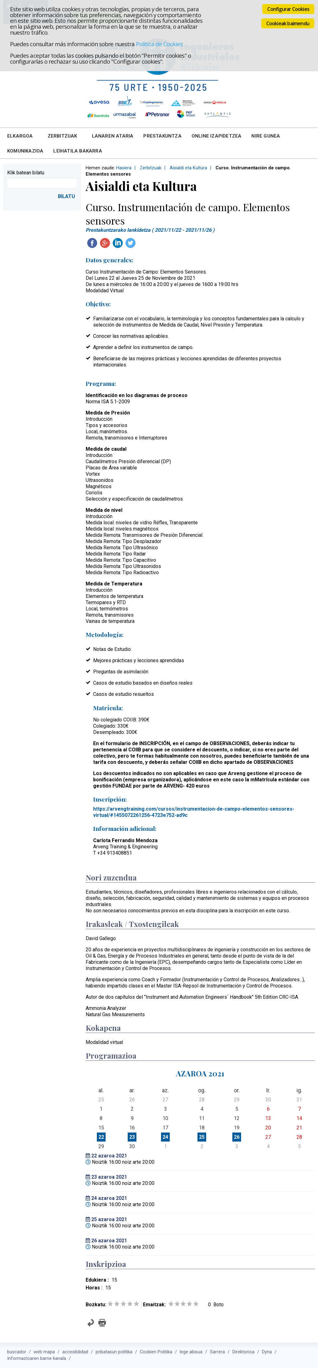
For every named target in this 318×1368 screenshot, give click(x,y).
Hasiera (123, 168)
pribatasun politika (114, 1352)
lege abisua (191, 1352)
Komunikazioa (25, 151)
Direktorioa (243, 1352)
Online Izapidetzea (217, 136)
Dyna (267, 1352)
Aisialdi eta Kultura (188, 168)
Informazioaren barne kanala (36, 1358)
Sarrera (217, 1352)
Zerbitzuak (62, 136)
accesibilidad (75, 1352)
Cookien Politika (156, 1352)
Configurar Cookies (288, 9)
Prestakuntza (162, 136)
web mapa (44, 1352)
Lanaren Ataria (113, 136)
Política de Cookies (159, 44)
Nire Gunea (265, 136)
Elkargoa (20, 136)
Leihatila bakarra (77, 151)
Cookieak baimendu (287, 23)
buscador (16, 1352)
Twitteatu (130, 243)
